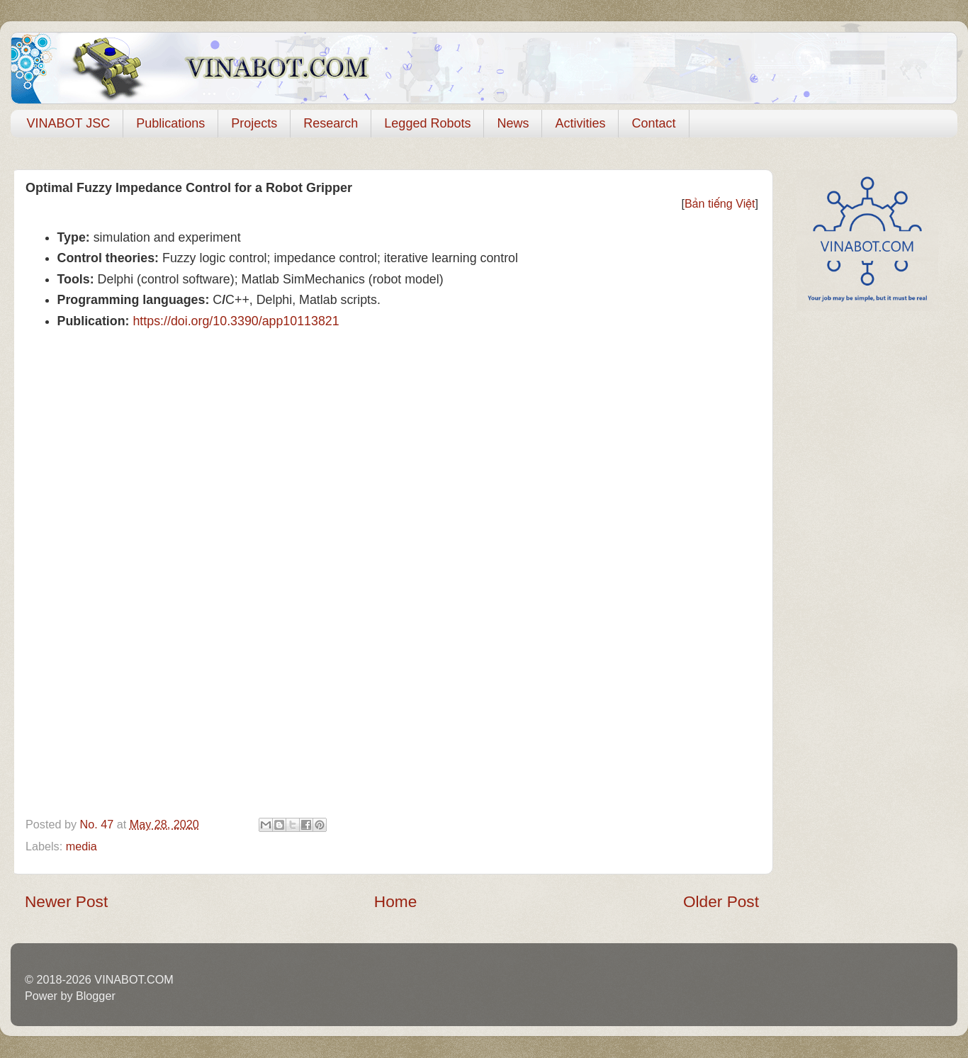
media (81, 846)
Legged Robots (427, 123)
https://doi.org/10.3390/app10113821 (236, 321)
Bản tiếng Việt (720, 203)
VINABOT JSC (69, 123)
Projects (254, 123)
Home (395, 901)
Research (330, 123)
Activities (580, 123)
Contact (653, 123)
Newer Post (66, 901)
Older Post (721, 901)
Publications (170, 123)
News (513, 123)
